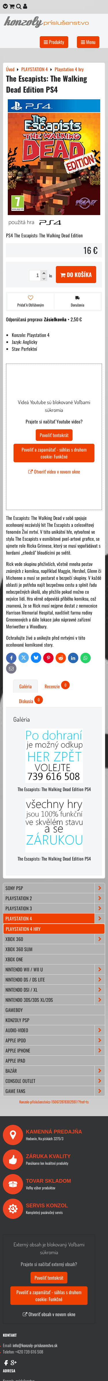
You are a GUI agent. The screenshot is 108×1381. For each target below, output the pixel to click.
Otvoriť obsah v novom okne (49, 1314)
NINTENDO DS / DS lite (55, 979)
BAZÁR (55, 1071)
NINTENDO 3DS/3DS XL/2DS (55, 1000)
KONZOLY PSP (17, 1020)
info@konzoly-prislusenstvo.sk (35, 1345)
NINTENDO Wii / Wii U (55, 969)
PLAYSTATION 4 (55, 918)
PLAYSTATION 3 (55, 908)
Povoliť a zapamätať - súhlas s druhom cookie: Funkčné (54, 453)
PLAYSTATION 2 (55, 898)
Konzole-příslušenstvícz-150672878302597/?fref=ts (54, 1102)
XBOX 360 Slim (19, 949)
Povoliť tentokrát (54, 435)
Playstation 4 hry (23, 928)
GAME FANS (55, 1091)
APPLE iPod (55, 1040)
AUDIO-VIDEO (55, 1030)
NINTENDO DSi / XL (55, 990)
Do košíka (76, 274)
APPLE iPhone (55, 1050)
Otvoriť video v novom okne (54, 471)
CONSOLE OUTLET (55, 1081)
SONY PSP (55, 888)
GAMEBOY (14, 1009)
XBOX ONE (14, 959)
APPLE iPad (15, 1060)
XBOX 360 (55, 939)
